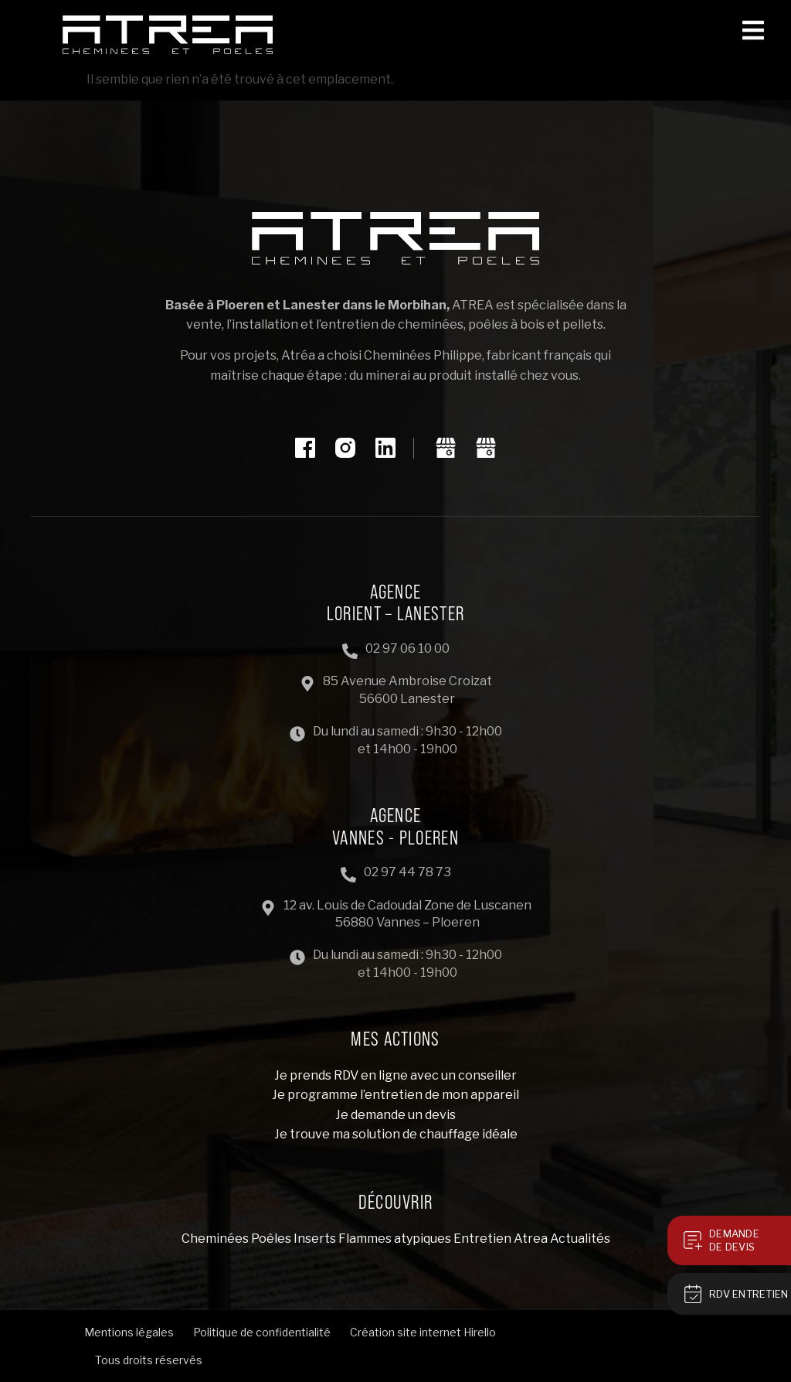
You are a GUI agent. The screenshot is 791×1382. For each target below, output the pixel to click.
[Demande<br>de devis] (693, 1240)
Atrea (531, 1238)
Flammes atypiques (394, 1238)
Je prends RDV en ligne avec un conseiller (395, 1075)
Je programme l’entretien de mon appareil (395, 1094)
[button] (759, 29)
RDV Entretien (748, 1294)
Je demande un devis (395, 1114)
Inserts (315, 1238)
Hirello (479, 1332)
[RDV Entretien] (693, 1294)
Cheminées (215, 1238)
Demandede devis (734, 1240)
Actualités (580, 1238)
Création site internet (405, 1332)
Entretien (482, 1238)
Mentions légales (129, 1332)
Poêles (271, 1238)
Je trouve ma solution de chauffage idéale (396, 1134)
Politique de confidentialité (262, 1332)
